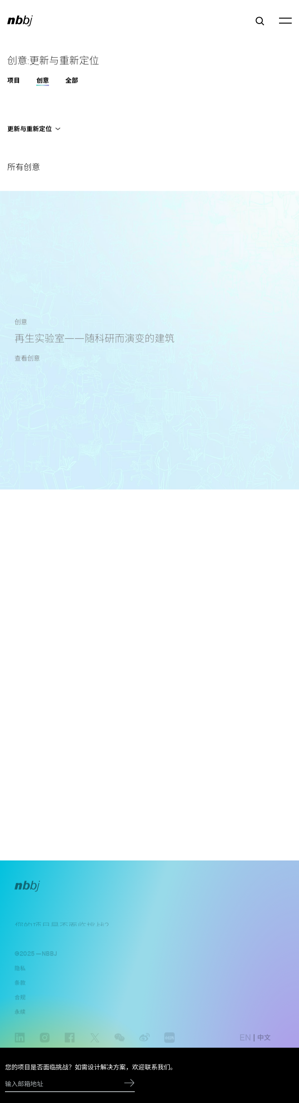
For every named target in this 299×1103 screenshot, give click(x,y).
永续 (20, 1014)
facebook (69, 1045)
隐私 (20, 971)
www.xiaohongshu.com (169, 1045)
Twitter (94, 1045)
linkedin (20, 1045)
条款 (20, 985)
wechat (119, 1045)
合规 (20, 1000)
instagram (44, 1045)
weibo (144, 1045)
